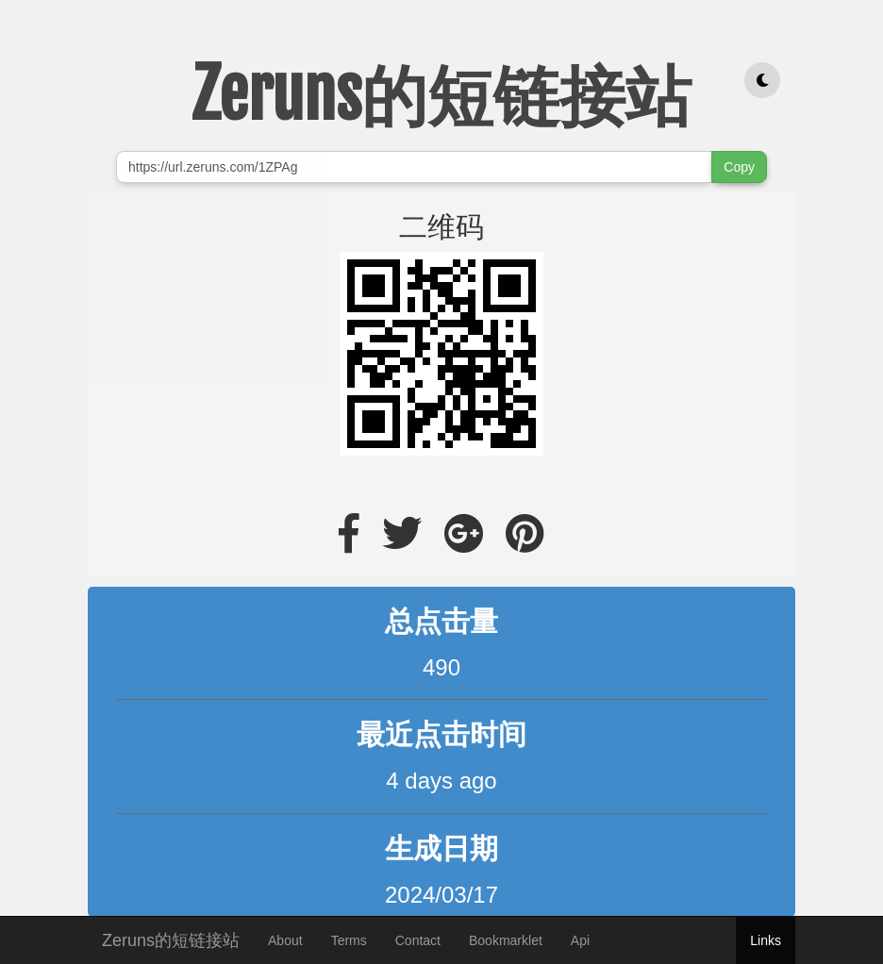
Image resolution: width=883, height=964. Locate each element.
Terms (349, 940)
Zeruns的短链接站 (171, 938)
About (285, 940)
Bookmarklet (505, 940)
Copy (739, 167)
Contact (418, 940)
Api (580, 940)
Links (765, 940)
